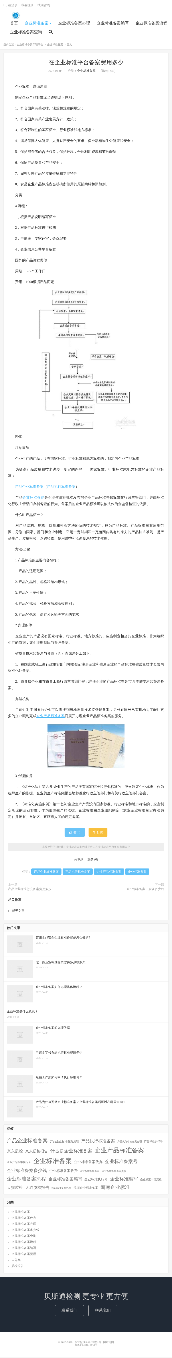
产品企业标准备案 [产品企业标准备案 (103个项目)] (27, 1141)
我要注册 (27, 5)
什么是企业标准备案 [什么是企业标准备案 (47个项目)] (71, 1151)
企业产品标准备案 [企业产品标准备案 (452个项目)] (119, 1151)
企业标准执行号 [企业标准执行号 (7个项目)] (96, 1180)
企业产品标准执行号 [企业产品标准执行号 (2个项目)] (19, 1163)
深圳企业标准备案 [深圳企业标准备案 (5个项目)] (85, 1188)
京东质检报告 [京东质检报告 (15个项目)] (36, 1152)
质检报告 (17, 1267)
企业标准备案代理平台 (15, 15)
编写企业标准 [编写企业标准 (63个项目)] (115, 1188)
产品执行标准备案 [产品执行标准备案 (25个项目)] (98, 1141)
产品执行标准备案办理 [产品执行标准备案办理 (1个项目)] (129, 1142)
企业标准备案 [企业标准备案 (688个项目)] (52, 1161)
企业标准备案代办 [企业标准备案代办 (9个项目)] (88, 1163)
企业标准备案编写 (113, 23)
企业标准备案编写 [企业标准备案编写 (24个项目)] (65, 1179)
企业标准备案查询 (26, 32)
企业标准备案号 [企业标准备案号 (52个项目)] (121, 1162)
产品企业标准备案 (29, 487)
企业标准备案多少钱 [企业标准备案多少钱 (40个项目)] (27, 1171)
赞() (74, 833)
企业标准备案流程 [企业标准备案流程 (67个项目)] (26, 1179)
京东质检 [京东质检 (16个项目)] (15, 1152)
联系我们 (69, 1311)
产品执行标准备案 (61, 487)
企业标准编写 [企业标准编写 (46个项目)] (124, 1179)
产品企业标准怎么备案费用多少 (29, 889)
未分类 (16, 1261)
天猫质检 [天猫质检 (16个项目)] (15, 1188)
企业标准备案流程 (151, 23)
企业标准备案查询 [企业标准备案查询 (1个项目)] (89, 1172)
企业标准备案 (37, 23)
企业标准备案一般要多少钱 (145, 889)
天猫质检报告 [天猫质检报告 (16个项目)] (37, 1188)
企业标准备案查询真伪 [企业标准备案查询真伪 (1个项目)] (114, 1172)
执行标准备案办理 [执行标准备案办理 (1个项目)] (61, 1189)
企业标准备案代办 (23, 1218)
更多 (90, 860)
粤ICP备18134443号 (86, 1345)
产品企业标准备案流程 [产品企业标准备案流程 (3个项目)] (64, 1142)
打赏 (98, 833)
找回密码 (44, 5)
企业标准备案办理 (74, 23)
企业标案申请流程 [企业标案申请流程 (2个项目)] (151, 1180)
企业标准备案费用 (23, 1255)
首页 (14, 23)
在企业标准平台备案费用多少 (86, 63)
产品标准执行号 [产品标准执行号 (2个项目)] (153, 1142)
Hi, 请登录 (10, 5)
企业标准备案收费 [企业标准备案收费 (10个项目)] (63, 1171)
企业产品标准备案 (50, 717)
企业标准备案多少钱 (25, 1231)
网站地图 (108, 1342)
